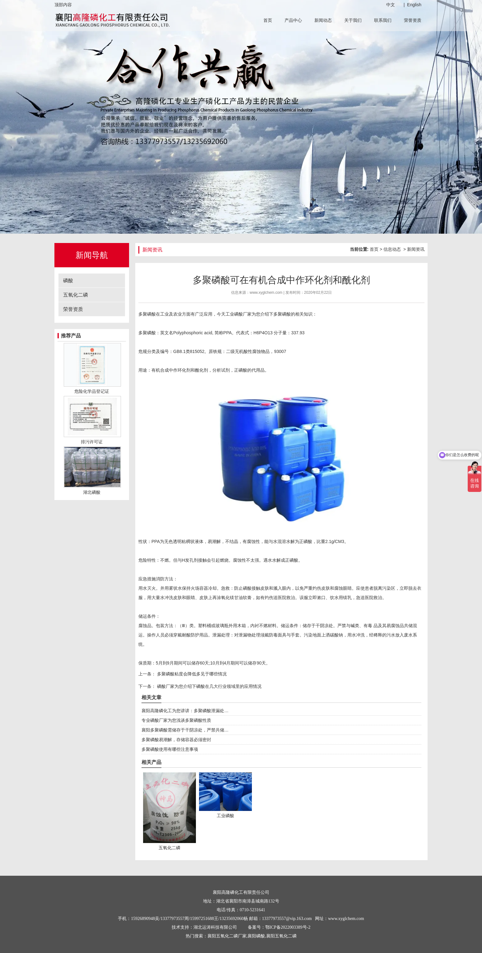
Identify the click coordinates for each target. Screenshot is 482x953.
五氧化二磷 (75, 295)
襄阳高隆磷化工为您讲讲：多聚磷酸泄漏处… (185, 710)
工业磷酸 (234, 314)
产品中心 (293, 20)
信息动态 (392, 249)
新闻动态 (323, 20)
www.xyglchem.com (266, 292)
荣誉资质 (412, 20)
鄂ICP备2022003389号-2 (287, 927)
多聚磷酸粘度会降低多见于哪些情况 (191, 673)
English (414, 4)
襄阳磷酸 (256, 936)
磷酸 (68, 280)
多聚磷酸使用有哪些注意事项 (169, 749)
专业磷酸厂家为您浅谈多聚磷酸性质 (176, 720)
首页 (267, 20)
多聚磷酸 (282, 314)
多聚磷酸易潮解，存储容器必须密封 (176, 739)
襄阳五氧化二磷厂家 (227, 936)
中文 (390, 4)
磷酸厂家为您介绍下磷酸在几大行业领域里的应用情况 (209, 686)
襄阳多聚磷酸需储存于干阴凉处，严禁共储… (185, 729)
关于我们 (353, 20)
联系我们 (383, 20)
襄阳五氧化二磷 (281, 936)
